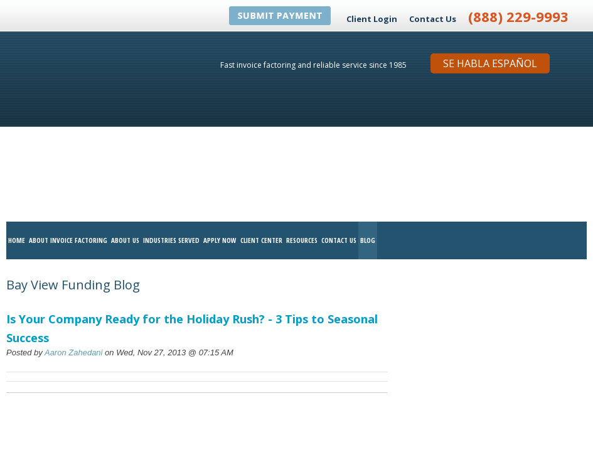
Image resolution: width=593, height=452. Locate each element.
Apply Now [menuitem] (220, 106)
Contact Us (432, 18)
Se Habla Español (490, 63)
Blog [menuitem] (367, 106)
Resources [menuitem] (302, 106)
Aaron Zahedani (74, 218)
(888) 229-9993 (518, 16)
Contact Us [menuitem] (338, 106)
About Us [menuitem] (125, 106)
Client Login (371, 18)
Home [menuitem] (16, 106)
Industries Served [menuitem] (171, 106)
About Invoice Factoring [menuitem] (68, 106)
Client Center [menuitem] (261, 106)
